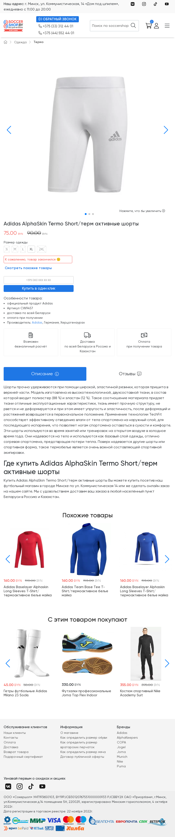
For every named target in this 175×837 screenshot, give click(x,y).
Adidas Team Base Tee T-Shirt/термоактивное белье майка (85, 591)
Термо (38, 42)
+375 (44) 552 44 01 (56, 33)
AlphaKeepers (127, 737)
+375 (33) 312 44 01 (56, 26)
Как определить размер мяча (83, 752)
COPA (121, 742)
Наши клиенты (15, 733)
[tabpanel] (88, 442)
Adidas (37, 322)
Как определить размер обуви (83, 737)
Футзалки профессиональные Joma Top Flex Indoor (86, 693)
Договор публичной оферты (82, 756)
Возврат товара (16, 752)
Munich (122, 756)
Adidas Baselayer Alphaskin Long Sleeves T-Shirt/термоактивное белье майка (28, 591)
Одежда (20, 42)
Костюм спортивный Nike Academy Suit (140, 693)
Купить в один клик (38, 288)
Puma (121, 766)
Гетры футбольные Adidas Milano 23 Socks (25, 693)
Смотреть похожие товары (28, 268)
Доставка (11, 747)
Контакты (11, 737)
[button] (8, 130)
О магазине (69, 733)
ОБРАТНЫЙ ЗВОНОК (58, 19)
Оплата (10, 742)
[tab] (45, 374)
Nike (120, 761)
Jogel (121, 747)
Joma (121, 752)
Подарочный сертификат (23, 756)
